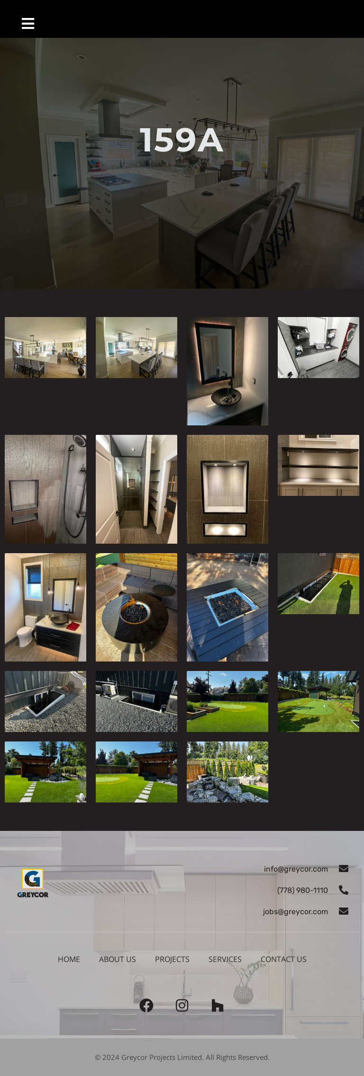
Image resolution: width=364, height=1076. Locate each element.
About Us (117, 959)
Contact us (284, 959)
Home (69, 959)
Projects (172, 959)
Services (225, 959)
